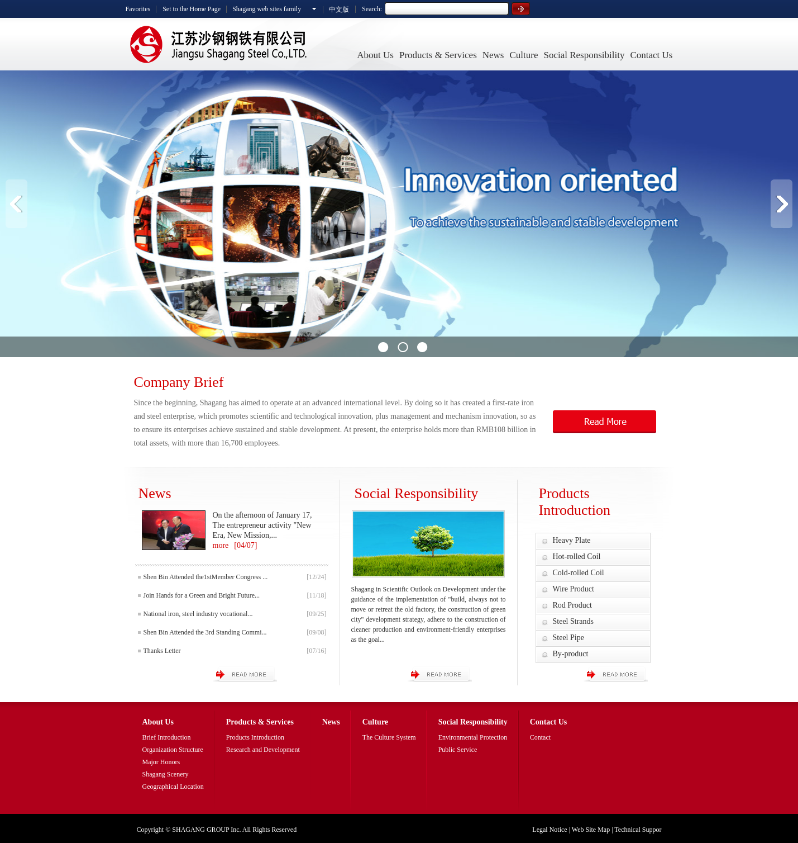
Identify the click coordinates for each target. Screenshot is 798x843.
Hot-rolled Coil (577, 556)
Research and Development (263, 750)
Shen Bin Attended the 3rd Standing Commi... (205, 632)
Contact (540, 737)
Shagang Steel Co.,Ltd (218, 44)
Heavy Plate (572, 540)
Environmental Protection (473, 737)
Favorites (138, 9)
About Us (375, 55)
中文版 (339, 9)
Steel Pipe (568, 637)
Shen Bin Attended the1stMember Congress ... (206, 577)
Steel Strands (573, 621)
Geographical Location (173, 786)
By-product (571, 654)
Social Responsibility (583, 55)
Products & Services (438, 55)
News (493, 55)
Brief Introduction (166, 737)
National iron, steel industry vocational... (198, 614)
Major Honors (161, 762)
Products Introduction (255, 737)
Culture (523, 55)
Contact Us (651, 55)
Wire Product (573, 589)
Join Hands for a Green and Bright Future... (202, 595)
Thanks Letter (162, 651)
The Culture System (389, 737)
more (221, 545)
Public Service (457, 750)
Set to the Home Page (192, 9)
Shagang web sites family (266, 9)
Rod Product (572, 605)
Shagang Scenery (165, 774)
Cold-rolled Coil (578, 573)
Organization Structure (172, 750)
